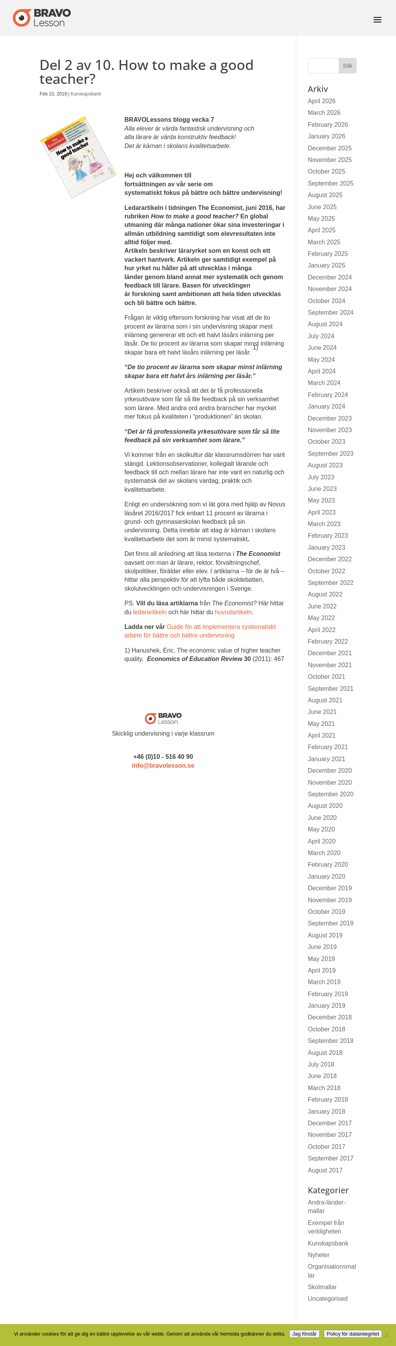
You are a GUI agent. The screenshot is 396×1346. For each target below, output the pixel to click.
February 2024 (328, 395)
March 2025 (324, 242)
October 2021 (326, 676)
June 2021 (322, 712)
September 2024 (330, 312)
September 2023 (330, 453)
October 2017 (326, 1146)
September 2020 (330, 794)
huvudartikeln (233, 612)
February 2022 (328, 641)
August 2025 (325, 195)
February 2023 (328, 535)
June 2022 (322, 606)
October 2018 (326, 1029)
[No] (386, 1335)
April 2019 (322, 970)
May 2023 (321, 500)
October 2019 (326, 911)
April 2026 (322, 101)
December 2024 (330, 277)
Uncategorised (328, 1298)
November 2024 (330, 289)
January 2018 (326, 1111)
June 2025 (322, 207)
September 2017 (330, 1158)
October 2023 (326, 441)
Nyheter (318, 1255)
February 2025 (328, 253)
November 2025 (330, 160)
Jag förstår (304, 1334)
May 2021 (321, 724)
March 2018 (324, 1088)
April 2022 (322, 630)
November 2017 (330, 1134)
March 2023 (324, 524)
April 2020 (322, 841)
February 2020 (328, 864)
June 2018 (322, 1076)
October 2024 (326, 301)
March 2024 (324, 383)
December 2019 (330, 888)
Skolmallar (322, 1287)
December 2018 (330, 1017)
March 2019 (324, 982)
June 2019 (322, 947)
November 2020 (330, 782)
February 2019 (328, 994)
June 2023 (322, 489)
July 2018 (321, 1064)
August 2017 (325, 1170)
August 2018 (325, 1053)
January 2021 (326, 759)
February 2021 (328, 747)
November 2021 (330, 665)
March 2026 (324, 112)
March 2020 (324, 853)
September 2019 (330, 923)
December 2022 (330, 559)
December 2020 (330, 770)
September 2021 (330, 688)
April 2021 (322, 735)
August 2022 (325, 594)
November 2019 (330, 900)
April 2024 (322, 371)
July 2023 (321, 477)
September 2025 (330, 183)
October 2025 (326, 171)
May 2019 (321, 959)
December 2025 (330, 148)
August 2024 (325, 324)
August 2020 (325, 805)
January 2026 (326, 136)
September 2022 (330, 582)
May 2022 (321, 618)
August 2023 (325, 465)
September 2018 (330, 1041)
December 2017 (330, 1123)
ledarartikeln (150, 612)
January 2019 (326, 1005)
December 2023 (330, 418)
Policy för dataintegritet (353, 1334)
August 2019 (325, 935)
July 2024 (321, 336)
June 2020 (322, 817)
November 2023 (330, 430)
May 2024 (321, 359)
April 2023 (322, 512)
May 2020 (321, 829)
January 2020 (326, 876)
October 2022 (326, 571)
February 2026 (328, 124)
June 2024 (322, 347)
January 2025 (326, 265)
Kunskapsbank (86, 94)
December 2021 (330, 653)
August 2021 (325, 700)
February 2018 (328, 1099)
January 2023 (326, 547)
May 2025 (321, 218)
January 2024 (326, 406)
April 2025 (322, 230)
